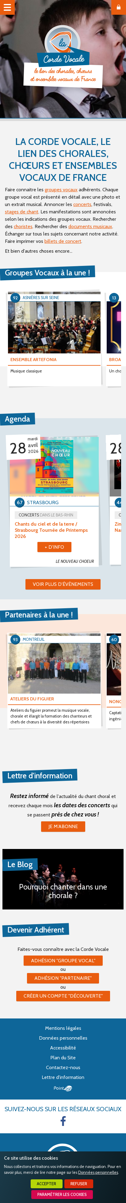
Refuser (79, 1184)
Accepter (46, 1184)
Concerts (46, 515)
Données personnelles (98, 1172)
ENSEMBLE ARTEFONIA (33, 359)
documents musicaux (90, 226)
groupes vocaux (61, 190)
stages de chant (21, 212)
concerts (82, 204)
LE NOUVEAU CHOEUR (75, 561)
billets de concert (62, 241)
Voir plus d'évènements (63, 584)
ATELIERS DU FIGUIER (32, 699)
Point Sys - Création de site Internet (63, 1088)
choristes (23, 226)
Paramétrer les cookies (62, 1194)
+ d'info (54, 547)
